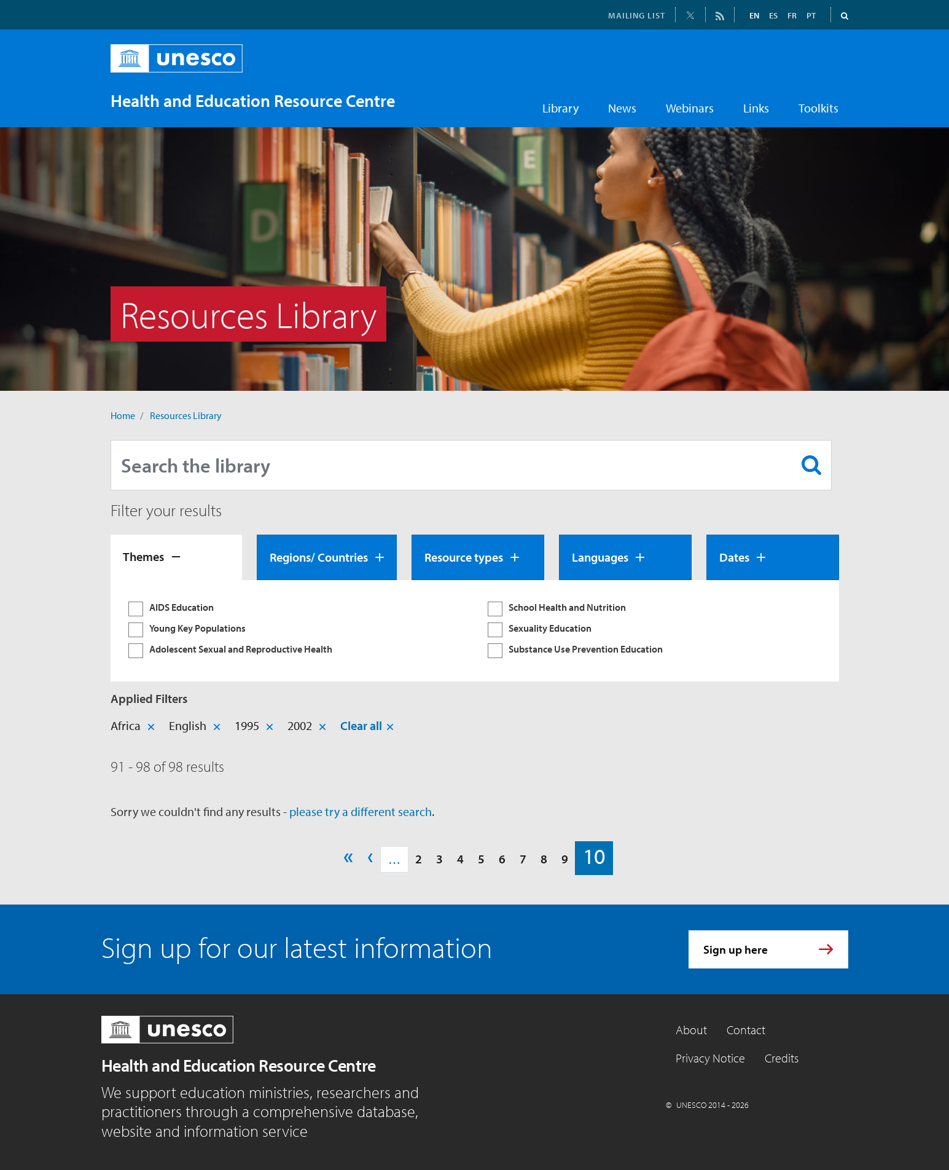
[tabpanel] (475, 630)
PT (811, 15)
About (691, 1029)
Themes (143, 556)
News (622, 108)
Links (756, 108)
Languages (600, 557)
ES (773, 15)
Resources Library (186, 415)
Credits (782, 1058)
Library (560, 108)
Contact (746, 1029)
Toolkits (818, 108)
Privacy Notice (710, 1058)
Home (123, 415)
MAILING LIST (636, 15)
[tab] (176, 557)
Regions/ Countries (319, 557)
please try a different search (360, 811)
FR (792, 15)
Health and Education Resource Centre (238, 1065)
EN (754, 15)
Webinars (690, 108)
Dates (734, 557)
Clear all (361, 725)
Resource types (463, 557)
